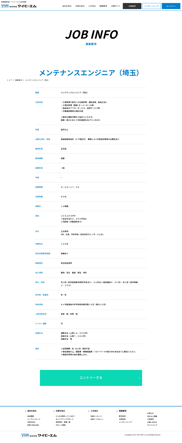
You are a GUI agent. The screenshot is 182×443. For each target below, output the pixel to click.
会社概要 (30, 416)
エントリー (171, 6)
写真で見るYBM (33, 425)
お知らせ (150, 413)
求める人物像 (152, 416)
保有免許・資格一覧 (63, 422)
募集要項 (103, 6)
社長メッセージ (96, 416)
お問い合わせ (152, 422)
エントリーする (91, 377)
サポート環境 (60, 425)
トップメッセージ (33, 419)
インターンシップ (151, 6)
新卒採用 (122, 416)
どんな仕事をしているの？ (65, 416)
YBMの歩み (31, 422)
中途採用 (122, 419)
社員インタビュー (97, 419)
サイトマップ (152, 425)
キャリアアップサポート (65, 419)
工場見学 (132, 6)
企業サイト (115, 6)
